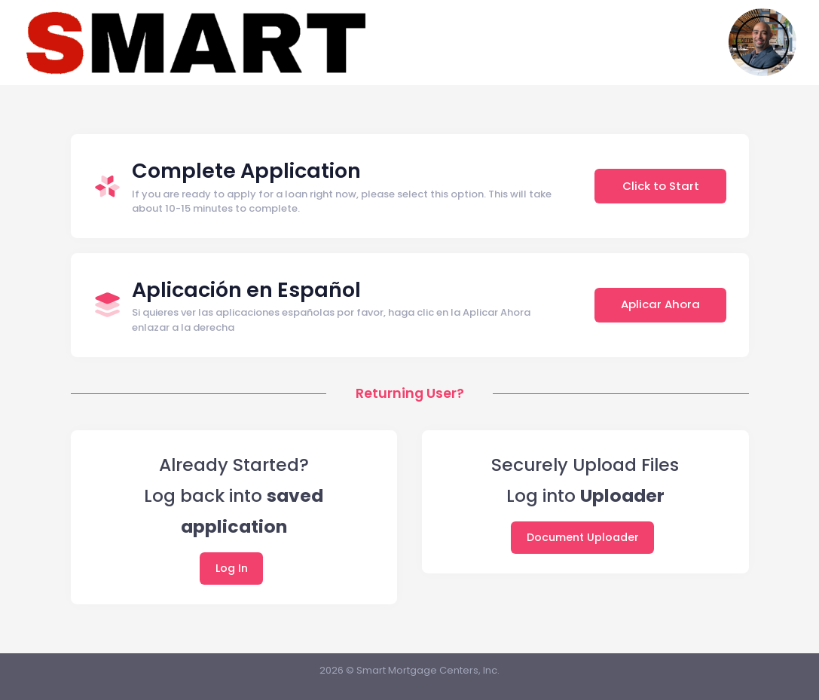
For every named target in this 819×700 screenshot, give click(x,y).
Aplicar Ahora (660, 304)
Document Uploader (583, 537)
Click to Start (660, 186)
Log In (231, 568)
